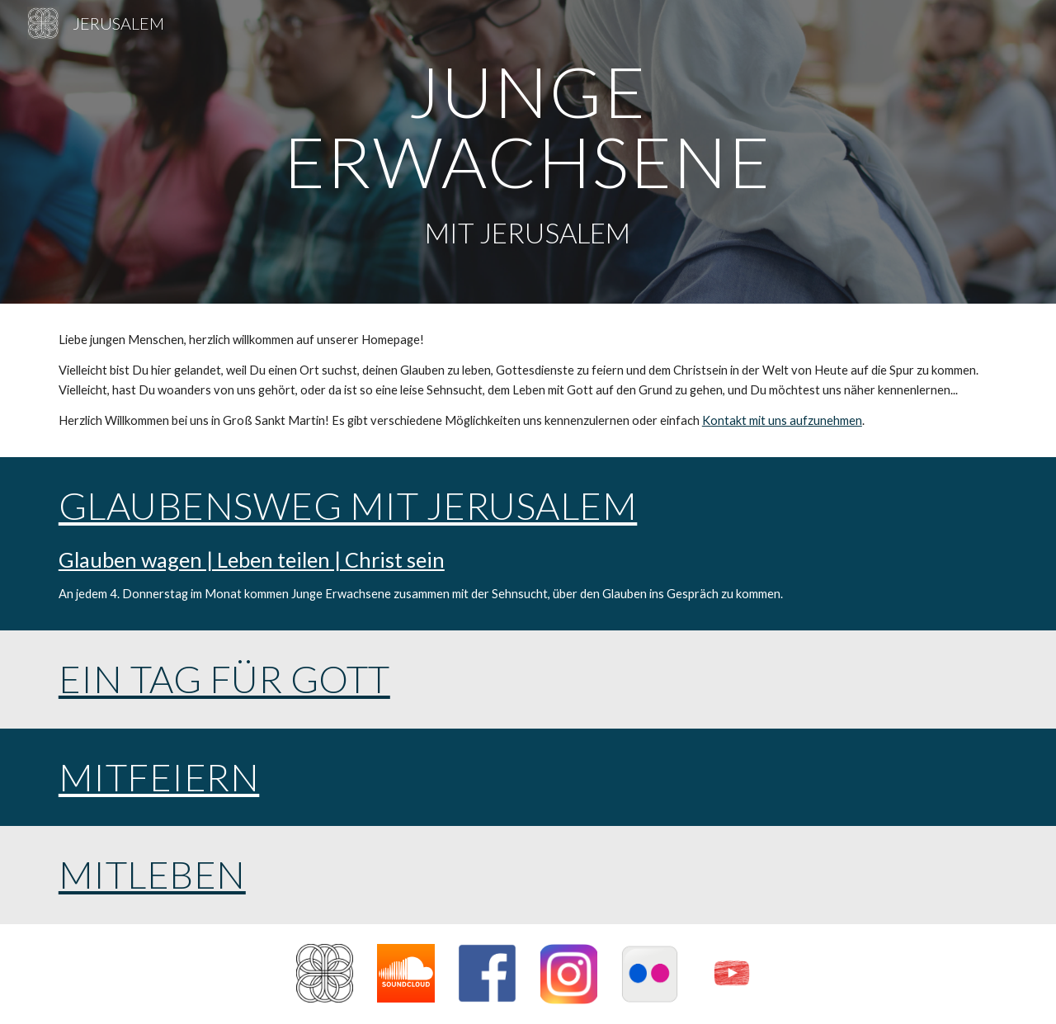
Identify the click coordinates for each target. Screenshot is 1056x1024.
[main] (528, 152)
